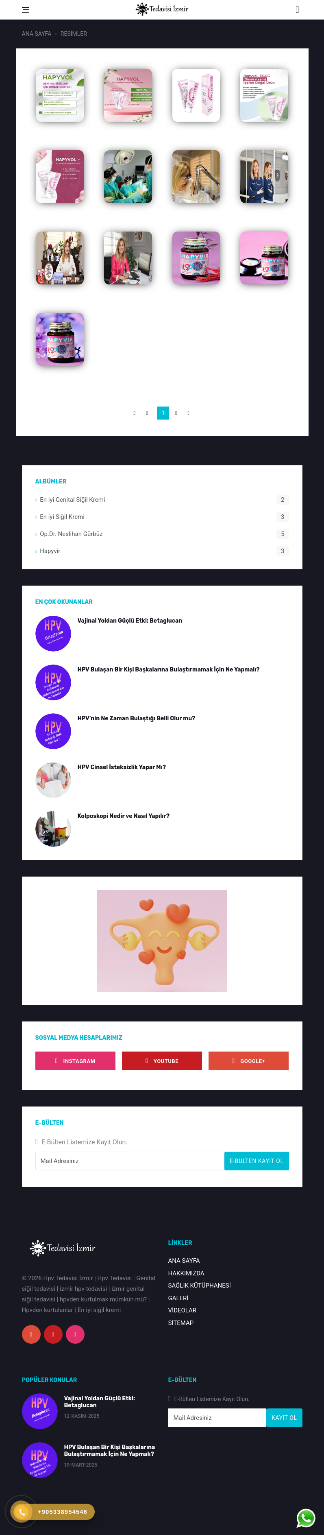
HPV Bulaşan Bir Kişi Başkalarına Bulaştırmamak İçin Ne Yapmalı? (169, 669)
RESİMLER (74, 34)
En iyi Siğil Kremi (62, 516)
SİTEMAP (181, 1323)
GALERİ (178, 1298)
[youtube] (162, 1061)
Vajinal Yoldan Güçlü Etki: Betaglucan (130, 620)
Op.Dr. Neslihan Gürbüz (71, 534)
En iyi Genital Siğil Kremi (72, 499)
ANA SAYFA (37, 34)
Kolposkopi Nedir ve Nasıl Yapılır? (124, 816)
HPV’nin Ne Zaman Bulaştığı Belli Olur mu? (137, 718)
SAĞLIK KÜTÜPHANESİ (199, 1285)
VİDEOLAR (182, 1310)
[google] (249, 1061)
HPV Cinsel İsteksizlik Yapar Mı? (122, 767)
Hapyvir (50, 551)
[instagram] (75, 1061)
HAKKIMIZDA (186, 1273)
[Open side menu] (25, 10)
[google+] (31, 1334)
